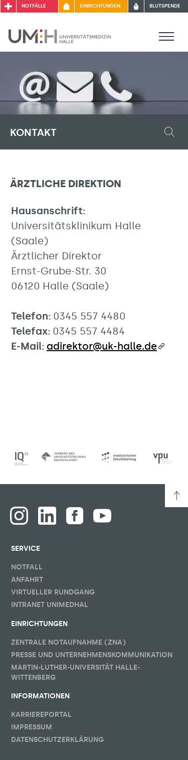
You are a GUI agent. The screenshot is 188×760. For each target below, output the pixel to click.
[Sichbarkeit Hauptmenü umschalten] (166, 36)
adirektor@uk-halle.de (102, 346)
